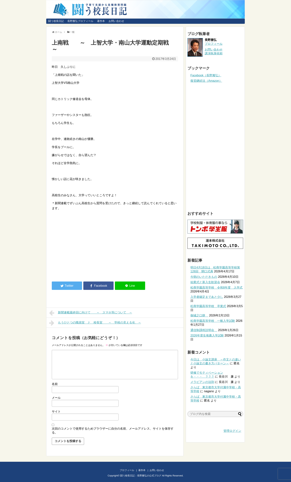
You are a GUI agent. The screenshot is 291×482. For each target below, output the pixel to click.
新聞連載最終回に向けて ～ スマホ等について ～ (90, 313)
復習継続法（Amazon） (206, 80)
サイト (56, 411)
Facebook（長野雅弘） (205, 75)
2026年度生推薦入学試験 (207, 335)
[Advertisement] (83, 248)
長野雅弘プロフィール (80, 21)
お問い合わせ (116, 21)
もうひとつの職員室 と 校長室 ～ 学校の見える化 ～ (95, 323)
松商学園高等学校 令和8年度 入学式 (216, 287)
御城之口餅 (199, 315)
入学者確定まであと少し (206, 296)
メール (56, 397)
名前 (55, 384)
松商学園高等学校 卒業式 (208, 306)
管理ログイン (232, 430)
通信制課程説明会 (203, 330)
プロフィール (214, 43)
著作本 (101, 21)
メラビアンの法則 (202, 382)
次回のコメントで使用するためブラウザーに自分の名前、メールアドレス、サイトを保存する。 (113, 430)
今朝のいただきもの (203, 276)
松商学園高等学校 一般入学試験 (212, 320)
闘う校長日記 (56, 21)
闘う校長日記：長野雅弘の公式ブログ (140, 475)
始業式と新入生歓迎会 (205, 282)
